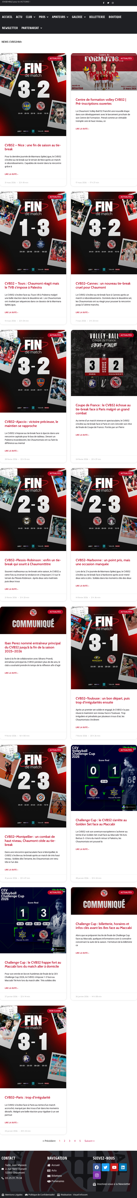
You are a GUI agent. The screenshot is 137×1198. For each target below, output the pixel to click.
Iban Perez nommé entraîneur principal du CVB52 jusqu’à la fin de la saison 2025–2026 (33, 647)
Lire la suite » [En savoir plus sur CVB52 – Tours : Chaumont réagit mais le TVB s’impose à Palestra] (11, 312)
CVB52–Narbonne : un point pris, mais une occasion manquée (103, 562)
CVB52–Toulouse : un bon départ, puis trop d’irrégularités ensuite (103, 700)
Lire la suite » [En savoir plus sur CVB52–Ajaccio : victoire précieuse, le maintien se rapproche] (11, 451)
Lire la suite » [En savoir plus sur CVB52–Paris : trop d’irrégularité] (11, 1123)
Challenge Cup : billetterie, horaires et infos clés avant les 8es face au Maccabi (104, 926)
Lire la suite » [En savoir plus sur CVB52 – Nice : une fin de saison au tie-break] (11, 174)
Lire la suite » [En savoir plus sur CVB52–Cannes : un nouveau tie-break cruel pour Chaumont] (82, 312)
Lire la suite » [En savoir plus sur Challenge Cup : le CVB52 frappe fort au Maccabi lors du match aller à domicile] (11, 988)
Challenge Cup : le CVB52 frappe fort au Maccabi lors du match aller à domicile (33, 964)
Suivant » (89, 1140)
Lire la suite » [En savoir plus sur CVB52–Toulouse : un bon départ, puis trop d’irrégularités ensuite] (82, 727)
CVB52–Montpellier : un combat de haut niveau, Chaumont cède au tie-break (30, 840)
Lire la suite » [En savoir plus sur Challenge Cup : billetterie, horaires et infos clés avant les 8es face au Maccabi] (82, 953)
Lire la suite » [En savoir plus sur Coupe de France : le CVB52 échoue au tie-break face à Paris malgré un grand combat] (82, 435)
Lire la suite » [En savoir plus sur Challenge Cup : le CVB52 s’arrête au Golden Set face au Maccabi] (82, 849)
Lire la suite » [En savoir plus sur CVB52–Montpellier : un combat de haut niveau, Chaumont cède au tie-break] (11, 870)
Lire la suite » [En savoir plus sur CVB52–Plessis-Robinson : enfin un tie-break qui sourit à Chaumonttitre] (11, 589)
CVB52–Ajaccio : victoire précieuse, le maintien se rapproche (31, 424)
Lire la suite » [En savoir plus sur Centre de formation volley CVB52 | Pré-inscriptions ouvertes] (82, 129)
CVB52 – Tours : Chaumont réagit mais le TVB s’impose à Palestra (32, 285)
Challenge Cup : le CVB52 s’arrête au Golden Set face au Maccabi (101, 822)
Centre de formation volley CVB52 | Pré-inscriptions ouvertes (101, 101)
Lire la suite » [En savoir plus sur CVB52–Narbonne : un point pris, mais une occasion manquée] (82, 586)
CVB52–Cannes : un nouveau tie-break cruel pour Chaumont (103, 285)
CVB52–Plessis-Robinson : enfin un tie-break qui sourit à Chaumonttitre (33, 562)
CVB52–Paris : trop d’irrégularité (27, 1097)
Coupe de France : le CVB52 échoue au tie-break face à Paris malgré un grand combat (103, 409)
